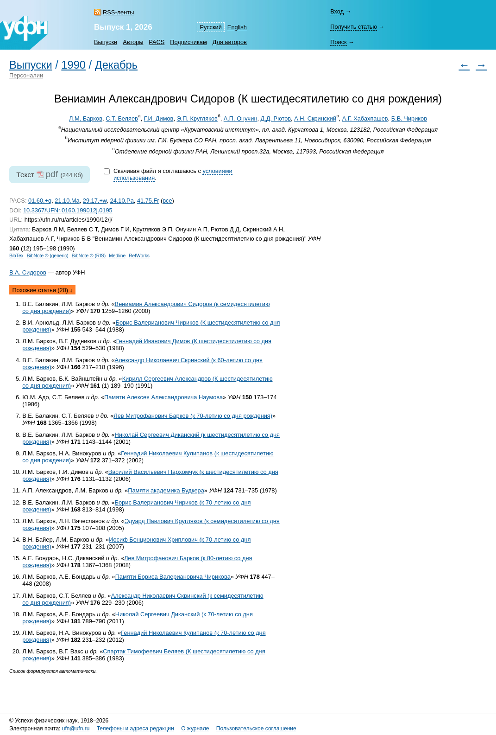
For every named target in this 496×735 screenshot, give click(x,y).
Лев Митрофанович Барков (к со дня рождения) (192, 415)
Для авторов (230, 41)
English (237, 27)
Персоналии (26, 75)
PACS (156, 41)
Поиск (338, 41)
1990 (73, 65)
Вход (337, 11)
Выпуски (105, 41)
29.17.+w (95, 200)
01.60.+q (39, 200)
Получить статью (353, 26)
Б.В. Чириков (409, 118)
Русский (210, 27)
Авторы (133, 41)
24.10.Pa (122, 200)
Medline (117, 255)
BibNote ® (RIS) (89, 255)
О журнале (195, 728)
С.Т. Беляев (122, 118)
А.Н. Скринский (315, 118)
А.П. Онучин (240, 118)
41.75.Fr (148, 200)
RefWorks (139, 255)
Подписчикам (188, 41)
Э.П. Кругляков (197, 118)
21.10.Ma (67, 200)
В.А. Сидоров (27, 272)
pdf (51, 174)
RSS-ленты (118, 12)
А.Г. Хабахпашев (365, 118)
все (167, 200)
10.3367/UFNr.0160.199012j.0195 (68, 210)
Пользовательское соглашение (256, 728)
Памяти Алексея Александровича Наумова (163, 397)
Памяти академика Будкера (166, 490)
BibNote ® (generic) (48, 255)
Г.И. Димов (159, 118)
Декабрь (116, 65)
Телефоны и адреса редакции (135, 728)
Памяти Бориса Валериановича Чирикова (173, 576)
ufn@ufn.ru (76, 728)
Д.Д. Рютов (276, 118)
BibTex (16, 255)
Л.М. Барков (85, 118)
